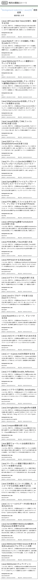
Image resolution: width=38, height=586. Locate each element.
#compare (6, 437)
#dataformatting (8, 457)
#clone (5, 383)
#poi (8, 253)
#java (3, 34)
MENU (4, 3)
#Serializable (7, 401)
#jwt (5, 34)
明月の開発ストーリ (18, 2)
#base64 (6, 329)
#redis (8, 55)
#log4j (5, 289)
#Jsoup (5, 135)
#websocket (7, 557)
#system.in (6, 517)
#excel (5, 253)
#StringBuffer (14, 419)
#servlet (6, 175)
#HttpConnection (8, 115)
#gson (5, 309)
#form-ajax (6, 195)
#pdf (5, 271)
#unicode (6, 497)
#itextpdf (8, 271)
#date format (7, 155)
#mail (5, 365)
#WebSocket (7, 537)
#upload (10, 175)
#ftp (5, 215)
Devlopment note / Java (7, 32)
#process (6, 347)
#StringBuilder (7, 419)
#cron (5, 235)
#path (9, 477)
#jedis (5, 55)
